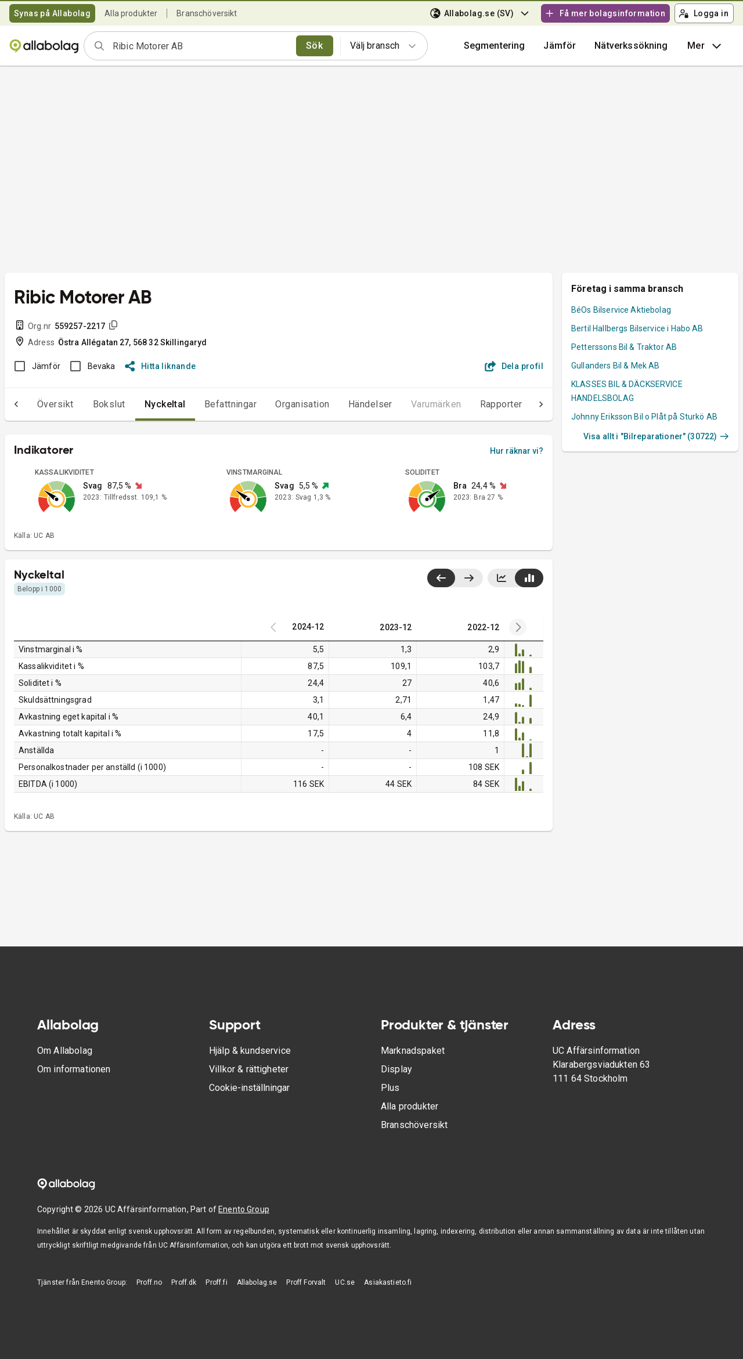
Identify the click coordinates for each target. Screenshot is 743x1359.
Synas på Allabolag (52, 13)
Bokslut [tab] (86, 404)
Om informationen (73, 1069)
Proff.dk (183, 1282)
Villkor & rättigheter (248, 1069)
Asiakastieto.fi (388, 1282)
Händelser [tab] (347, 404)
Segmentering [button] (494, 45)
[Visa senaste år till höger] (469, 578)
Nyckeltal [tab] (142, 404)
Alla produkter (130, 13)
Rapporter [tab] (478, 404)
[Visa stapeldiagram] (529, 578)
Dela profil (514, 366)
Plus (390, 1087)
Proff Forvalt (306, 1282)
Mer (705, 46)
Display (396, 1069)
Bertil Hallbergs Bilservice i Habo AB (637, 328)
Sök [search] (314, 45)
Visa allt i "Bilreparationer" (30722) (656, 436)
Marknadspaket (413, 1050)
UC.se (345, 1282)
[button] (559, 45)
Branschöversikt (206, 13)
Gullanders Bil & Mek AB (615, 365)
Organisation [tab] (279, 404)
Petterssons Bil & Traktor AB (624, 347)
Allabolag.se (257, 1282)
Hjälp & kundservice (250, 1050)
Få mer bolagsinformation (604, 13)
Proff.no (149, 1282)
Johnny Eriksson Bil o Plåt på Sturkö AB (644, 416)
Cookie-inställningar (249, 1087)
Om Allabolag (64, 1050)
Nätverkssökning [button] (631, 45)
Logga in (703, 13)
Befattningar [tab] (207, 404)
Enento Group (243, 1209)
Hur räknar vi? (516, 451)
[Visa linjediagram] (501, 578)
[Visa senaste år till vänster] (441, 578)
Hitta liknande (160, 366)
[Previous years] (517, 627)
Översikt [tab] (32, 404)
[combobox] (200, 45)
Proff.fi (216, 1282)
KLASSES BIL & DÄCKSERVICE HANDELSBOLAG (627, 391)
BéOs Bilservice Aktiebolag (621, 310)
